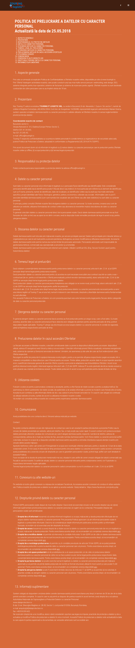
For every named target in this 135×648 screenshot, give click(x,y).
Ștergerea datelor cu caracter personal (36, 50)
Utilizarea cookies (26, 54)
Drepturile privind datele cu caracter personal (39, 60)
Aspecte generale (25, 38)
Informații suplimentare (28, 62)
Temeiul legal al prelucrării (30, 48)
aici (118, 531)
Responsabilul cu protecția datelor (34, 42)
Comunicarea (23, 56)
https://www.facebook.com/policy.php (102, 487)
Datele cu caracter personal (31, 44)
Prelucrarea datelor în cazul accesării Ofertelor (40, 52)
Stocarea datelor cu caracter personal (35, 46)
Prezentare (23, 40)
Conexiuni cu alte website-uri (30, 58)
